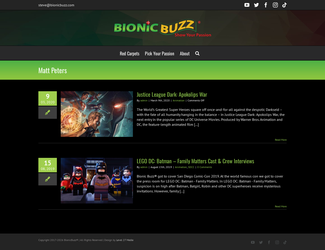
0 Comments (204, 167)
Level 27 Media (124, 240)
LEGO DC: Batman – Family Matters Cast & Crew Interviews (195, 161)
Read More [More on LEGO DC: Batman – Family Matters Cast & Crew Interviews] (281, 206)
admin (144, 100)
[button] (197, 53)
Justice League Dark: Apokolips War (172, 94)
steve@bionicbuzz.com (56, 5)
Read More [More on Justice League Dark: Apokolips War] (281, 139)
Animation (179, 100)
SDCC (191, 167)
